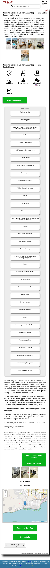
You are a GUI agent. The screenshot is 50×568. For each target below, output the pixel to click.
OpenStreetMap (42, 521)
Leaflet (34, 521)
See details (25, 537)
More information (34, 463)
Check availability (14, 100)
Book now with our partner (34, 457)
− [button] (5, 495)
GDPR (19, 565)
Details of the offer (25, 528)
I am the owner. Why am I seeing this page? (15, 545)
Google (29, 562)
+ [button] (5, 492)
